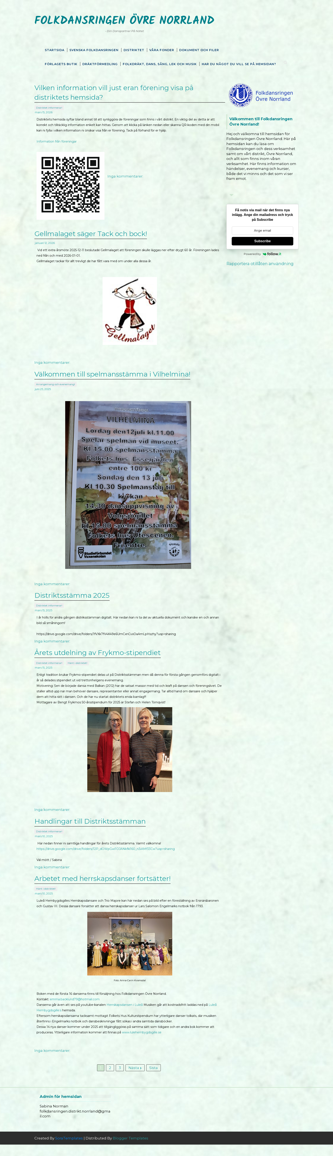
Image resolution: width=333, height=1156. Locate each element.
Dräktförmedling (100, 63)
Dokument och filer (199, 49)
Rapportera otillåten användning (252, 262)
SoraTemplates (77, 1150)
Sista (150, 1078)
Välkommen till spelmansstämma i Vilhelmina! (120, 378)
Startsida (54, 49)
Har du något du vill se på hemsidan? (239, 63)
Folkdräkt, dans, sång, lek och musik (160, 63)
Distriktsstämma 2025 (79, 599)
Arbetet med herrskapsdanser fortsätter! (110, 881)
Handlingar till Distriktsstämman (98, 824)
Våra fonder (161, 49)
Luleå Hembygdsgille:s (72, 1018)
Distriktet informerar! (57, 105)
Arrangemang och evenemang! (63, 387)
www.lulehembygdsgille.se (168, 1040)
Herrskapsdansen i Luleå (132, 1013)
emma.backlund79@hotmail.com (82, 1007)
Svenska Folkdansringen (94, 49)
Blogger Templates (138, 1150)
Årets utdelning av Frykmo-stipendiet (105, 656)
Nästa (132, 1078)
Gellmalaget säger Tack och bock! (98, 238)
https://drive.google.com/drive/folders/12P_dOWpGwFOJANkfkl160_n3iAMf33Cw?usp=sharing (113, 851)
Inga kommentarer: (133, 180)
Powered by (255, 253)
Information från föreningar (64, 145)
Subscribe (254, 240)
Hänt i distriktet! (85, 665)
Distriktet (134, 49)
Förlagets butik (61, 63)
